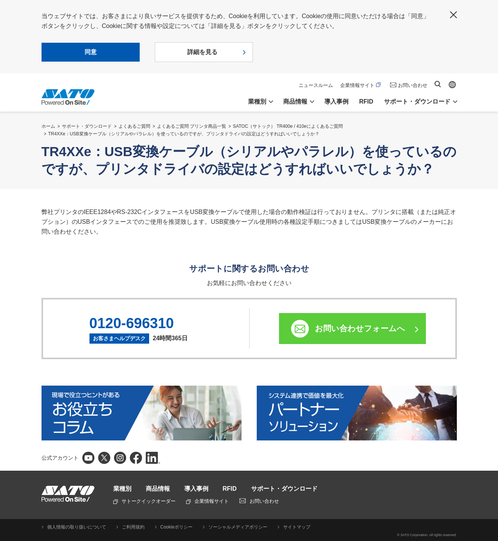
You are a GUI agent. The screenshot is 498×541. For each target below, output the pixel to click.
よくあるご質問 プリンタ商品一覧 (191, 126)
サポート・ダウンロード (87, 126)
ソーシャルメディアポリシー (237, 527)
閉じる (453, 14)
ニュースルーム (316, 85)
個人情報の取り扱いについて (76, 527)
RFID (366, 101)
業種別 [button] (257, 101)
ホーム (48, 126)
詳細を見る (202, 52)
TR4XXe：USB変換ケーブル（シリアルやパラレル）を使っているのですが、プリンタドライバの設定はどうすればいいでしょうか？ (183, 133)
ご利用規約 (133, 527)
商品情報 (158, 488)
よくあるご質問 (134, 126)
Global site (452, 84)
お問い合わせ (412, 85)
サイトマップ (296, 527)
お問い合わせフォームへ (360, 328)
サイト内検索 (438, 84)
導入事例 (336, 101)
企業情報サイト (360, 85)
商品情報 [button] (295, 101)
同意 (91, 52)
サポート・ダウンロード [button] (417, 101)
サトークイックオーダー (144, 501)
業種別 (122, 488)
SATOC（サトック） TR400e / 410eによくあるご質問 (288, 126)
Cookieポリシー (176, 527)
